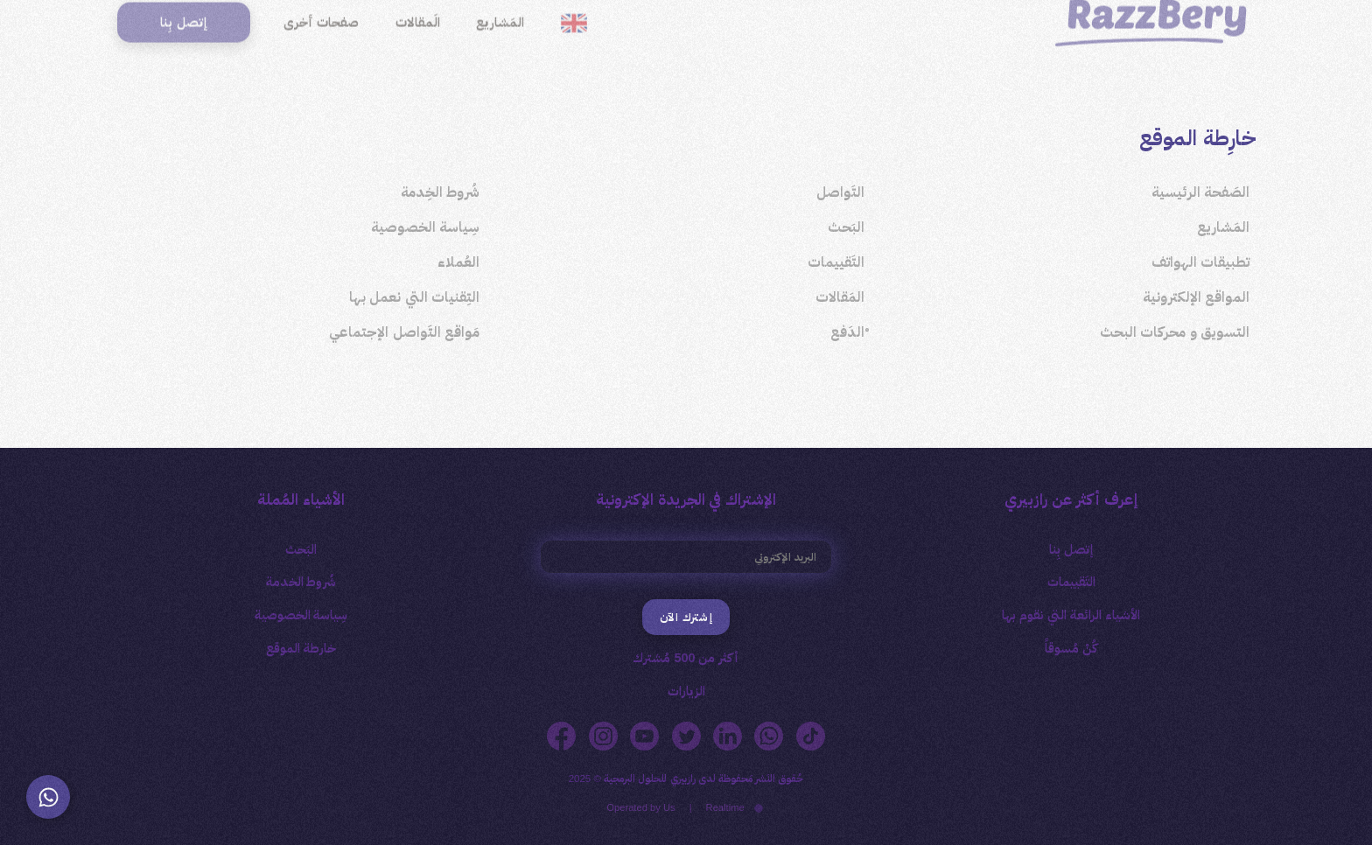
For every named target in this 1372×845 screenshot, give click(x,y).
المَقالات (840, 297)
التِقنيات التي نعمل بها (414, 297)
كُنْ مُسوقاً (1071, 648)
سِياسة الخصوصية (425, 227)
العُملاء (459, 262)
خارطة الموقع (301, 648)
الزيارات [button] (686, 691)
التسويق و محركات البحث (1175, 332)
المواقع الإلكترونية (1196, 297)
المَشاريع (1223, 227)
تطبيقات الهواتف (1201, 262)
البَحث (846, 227)
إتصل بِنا (1071, 549)
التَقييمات (836, 262)
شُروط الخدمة (301, 582)
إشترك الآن (686, 617)
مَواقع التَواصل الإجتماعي (404, 332)
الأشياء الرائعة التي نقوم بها (1071, 615)
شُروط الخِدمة (440, 192)
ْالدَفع (847, 332)
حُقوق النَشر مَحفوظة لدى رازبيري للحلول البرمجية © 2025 (686, 778)
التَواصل (840, 192)
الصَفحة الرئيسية (1201, 192)
